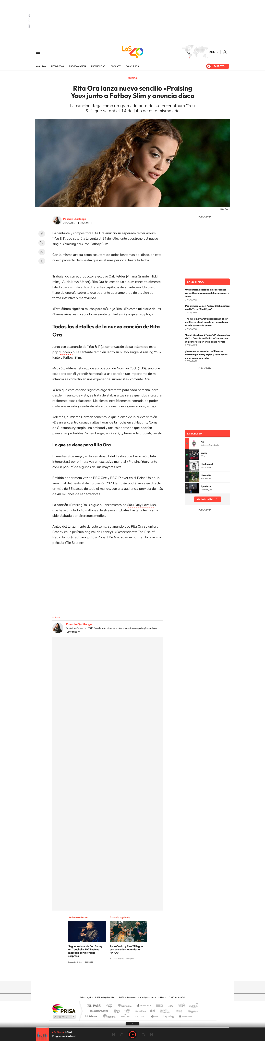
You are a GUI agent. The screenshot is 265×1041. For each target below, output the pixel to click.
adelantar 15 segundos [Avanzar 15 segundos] (143, 1035)
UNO (117, 1010)
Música (132, 78)
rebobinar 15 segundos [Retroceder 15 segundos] (122, 1035)
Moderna (108, 1015)
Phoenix (66, 352)
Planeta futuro (177, 1010)
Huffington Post (98, 1010)
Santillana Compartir (143, 1006)
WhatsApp (41, 252)
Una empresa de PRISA (64, 1008)
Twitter (41, 243)
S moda (153, 1015)
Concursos (132, 66)
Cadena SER (158, 1006)
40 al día (41, 66)
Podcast (116, 66)
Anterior (114, 1035)
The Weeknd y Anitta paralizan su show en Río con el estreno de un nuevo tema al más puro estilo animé (206, 322)
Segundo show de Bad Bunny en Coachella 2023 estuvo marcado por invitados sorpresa (85, 951)
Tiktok (112, 974)
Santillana (125, 1006)
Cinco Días (139, 1010)
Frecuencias (98, 66)
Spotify (146, 974)
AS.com (169, 1006)
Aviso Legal (85, 997)
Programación (77, 66)
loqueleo (168, 1015)
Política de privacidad (105, 997)
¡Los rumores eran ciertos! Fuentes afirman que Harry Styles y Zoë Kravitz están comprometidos (206, 354)
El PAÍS (94, 1006)
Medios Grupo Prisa (64, 1017)
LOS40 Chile (132, 52)
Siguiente (151, 1035)
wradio (127, 1010)
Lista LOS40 (57, 66)
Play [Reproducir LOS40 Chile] (132, 1034)
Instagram (119, 974)
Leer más (72, 631)
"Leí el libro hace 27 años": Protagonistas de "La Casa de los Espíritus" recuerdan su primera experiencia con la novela (207, 338)
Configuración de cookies (152, 997)
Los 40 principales (110, 1006)
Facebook (41, 234)
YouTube (125, 974)
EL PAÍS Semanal (165, 1010)
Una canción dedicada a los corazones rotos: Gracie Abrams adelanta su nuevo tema (207, 293)
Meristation (184, 1015)
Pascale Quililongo (74, 219)
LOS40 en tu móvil (176, 997)
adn (180, 1006)
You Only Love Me (141, 505)
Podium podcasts (125, 1015)
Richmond (92, 1015)
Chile (212, 52)
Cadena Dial (152, 1010)
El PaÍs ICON (139, 1015)
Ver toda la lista (205, 499)
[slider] (132, 1027)
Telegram (41, 261)
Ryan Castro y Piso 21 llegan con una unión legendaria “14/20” (126, 949)
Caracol (193, 1006)
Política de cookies (128, 997)
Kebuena (190, 1010)
